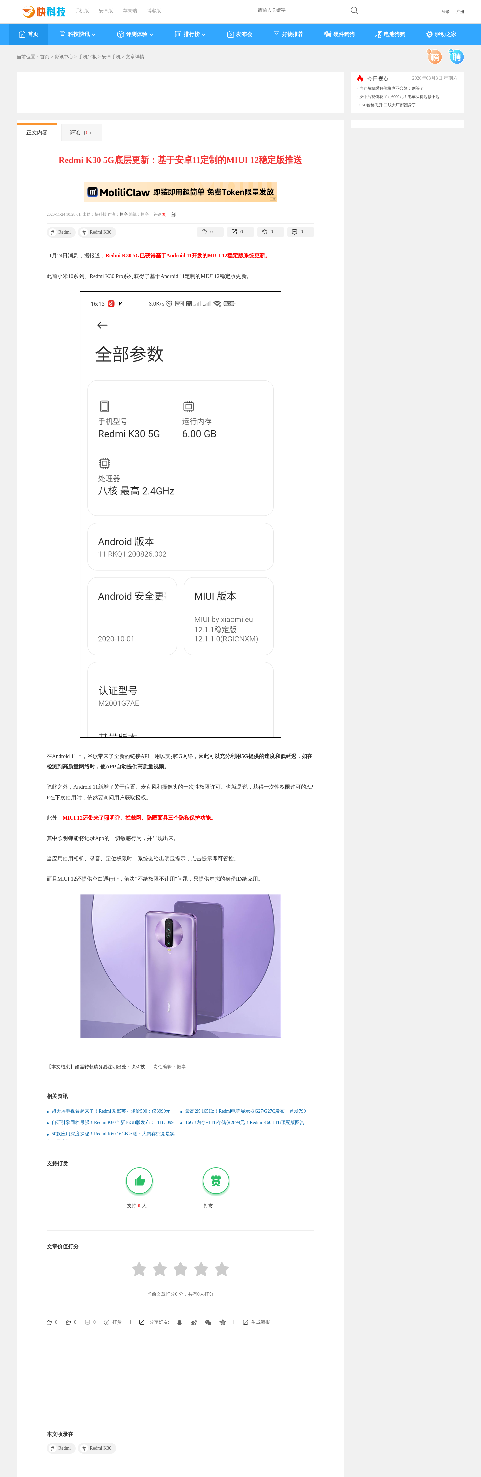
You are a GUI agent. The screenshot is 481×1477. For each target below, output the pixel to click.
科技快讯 (77, 34)
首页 (28, 34)
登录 (446, 11)
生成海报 (260, 1322)
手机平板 (87, 56)
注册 (460, 11)
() (164, 214)
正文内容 (37, 132)
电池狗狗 (390, 34)
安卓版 (106, 10)
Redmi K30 (95, 232)
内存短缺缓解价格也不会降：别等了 (391, 88)
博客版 (154, 10)
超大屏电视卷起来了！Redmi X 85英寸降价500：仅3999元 (111, 1111)
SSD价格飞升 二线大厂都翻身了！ (389, 105)
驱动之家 (441, 34)
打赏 (117, 1322)
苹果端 (130, 10)
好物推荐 (288, 34)
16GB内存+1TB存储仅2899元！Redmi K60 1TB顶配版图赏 (244, 1122)
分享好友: (159, 1322)
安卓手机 (111, 56)
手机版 (82, 10)
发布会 (239, 34)
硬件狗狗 (339, 34)
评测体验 (135, 34)
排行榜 (190, 34)
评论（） (82, 132)
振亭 (124, 214)
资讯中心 (63, 56)
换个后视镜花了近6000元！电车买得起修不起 (399, 96)
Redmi (60, 232)
